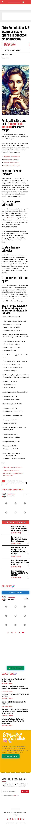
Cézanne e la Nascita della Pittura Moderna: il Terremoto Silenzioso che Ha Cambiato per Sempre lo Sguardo (15, 711)
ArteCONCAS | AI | (15, 50)
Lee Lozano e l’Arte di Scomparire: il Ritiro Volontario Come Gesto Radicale (19, 551)
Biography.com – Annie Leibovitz (12, 467)
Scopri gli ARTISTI (16, 543)
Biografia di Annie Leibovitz (11, 156)
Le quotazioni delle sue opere (11, 166)
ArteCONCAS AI (9, 43)
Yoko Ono (10, 218)
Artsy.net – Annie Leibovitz (11, 470)
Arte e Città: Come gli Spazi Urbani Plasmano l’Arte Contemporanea (19, 528)
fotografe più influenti (12, 125)
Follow (26, 598)
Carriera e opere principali (10, 159)
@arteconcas (11, 597)
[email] (11, 791)
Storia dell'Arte (16, 533)
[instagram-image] (6, 606)
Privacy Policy (15, 795)
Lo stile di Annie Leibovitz (11, 162)
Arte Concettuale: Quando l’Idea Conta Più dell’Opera (19, 573)
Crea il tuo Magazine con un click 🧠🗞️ (14, 737)
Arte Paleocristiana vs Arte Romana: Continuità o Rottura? (20, 562)
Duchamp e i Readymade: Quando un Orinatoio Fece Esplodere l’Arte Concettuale (15, 688)
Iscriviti (25, 791)
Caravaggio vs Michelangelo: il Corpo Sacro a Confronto (19, 539)
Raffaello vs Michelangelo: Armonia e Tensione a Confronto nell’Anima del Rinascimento (13, 721)
